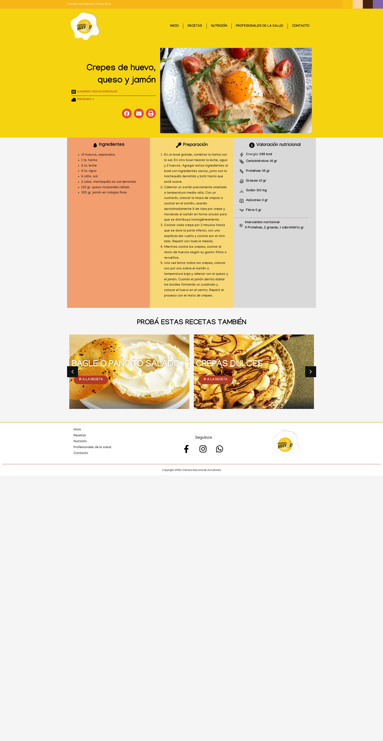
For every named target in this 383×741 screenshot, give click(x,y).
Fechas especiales (105, 91)
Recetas (195, 26)
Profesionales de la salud (259, 26)
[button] (127, 113)
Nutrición (219, 26)
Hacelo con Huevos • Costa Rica (89, 4)
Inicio (174, 26)
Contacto (300, 26)
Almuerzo (84, 91)
